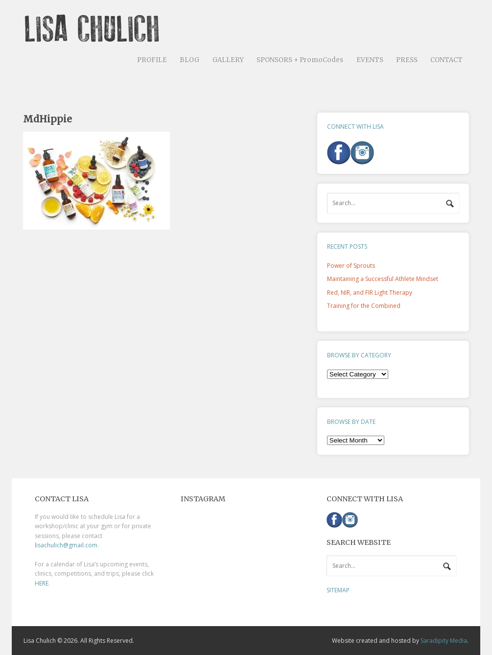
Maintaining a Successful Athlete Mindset (382, 279)
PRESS (407, 60)
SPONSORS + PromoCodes (300, 60)
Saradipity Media (444, 640)
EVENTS (369, 60)
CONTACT (446, 60)
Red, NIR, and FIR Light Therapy (369, 292)
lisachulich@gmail (59, 545)
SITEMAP (338, 590)
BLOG (189, 60)
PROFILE (152, 60)
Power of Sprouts (351, 265)
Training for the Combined (363, 306)
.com (90, 545)
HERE (41, 583)
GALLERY (228, 60)
